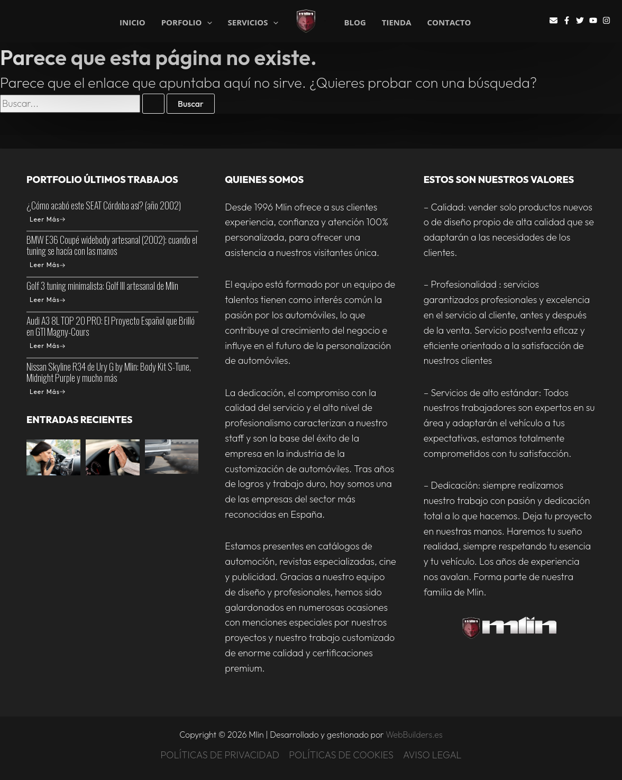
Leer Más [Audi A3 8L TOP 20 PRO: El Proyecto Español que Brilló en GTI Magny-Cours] (47, 346)
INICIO (132, 21)
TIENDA (396, 22)
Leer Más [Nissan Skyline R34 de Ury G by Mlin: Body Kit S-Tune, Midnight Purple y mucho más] (47, 392)
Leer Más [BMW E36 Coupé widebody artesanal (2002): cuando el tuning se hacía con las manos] (47, 265)
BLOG (354, 22)
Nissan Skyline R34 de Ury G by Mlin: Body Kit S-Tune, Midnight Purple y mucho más (108, 372)
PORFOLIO (186, 21)
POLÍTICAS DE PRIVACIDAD (219, 755)
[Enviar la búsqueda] (153, 104)
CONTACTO (449, 22)
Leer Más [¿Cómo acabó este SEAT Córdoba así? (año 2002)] (47, 219)
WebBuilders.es (414, 734)
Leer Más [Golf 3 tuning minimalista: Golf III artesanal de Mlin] (47, 300)
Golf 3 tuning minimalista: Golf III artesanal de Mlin (102, 285)
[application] (207, 22)
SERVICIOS (253, 21)
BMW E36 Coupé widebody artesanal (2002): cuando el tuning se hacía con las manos (111, 245)
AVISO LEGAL (432, 755)
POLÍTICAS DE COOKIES (341, 755)
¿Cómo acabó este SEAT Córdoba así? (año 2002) (103, 205)
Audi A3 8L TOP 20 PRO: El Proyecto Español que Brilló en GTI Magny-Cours (110, 326)
